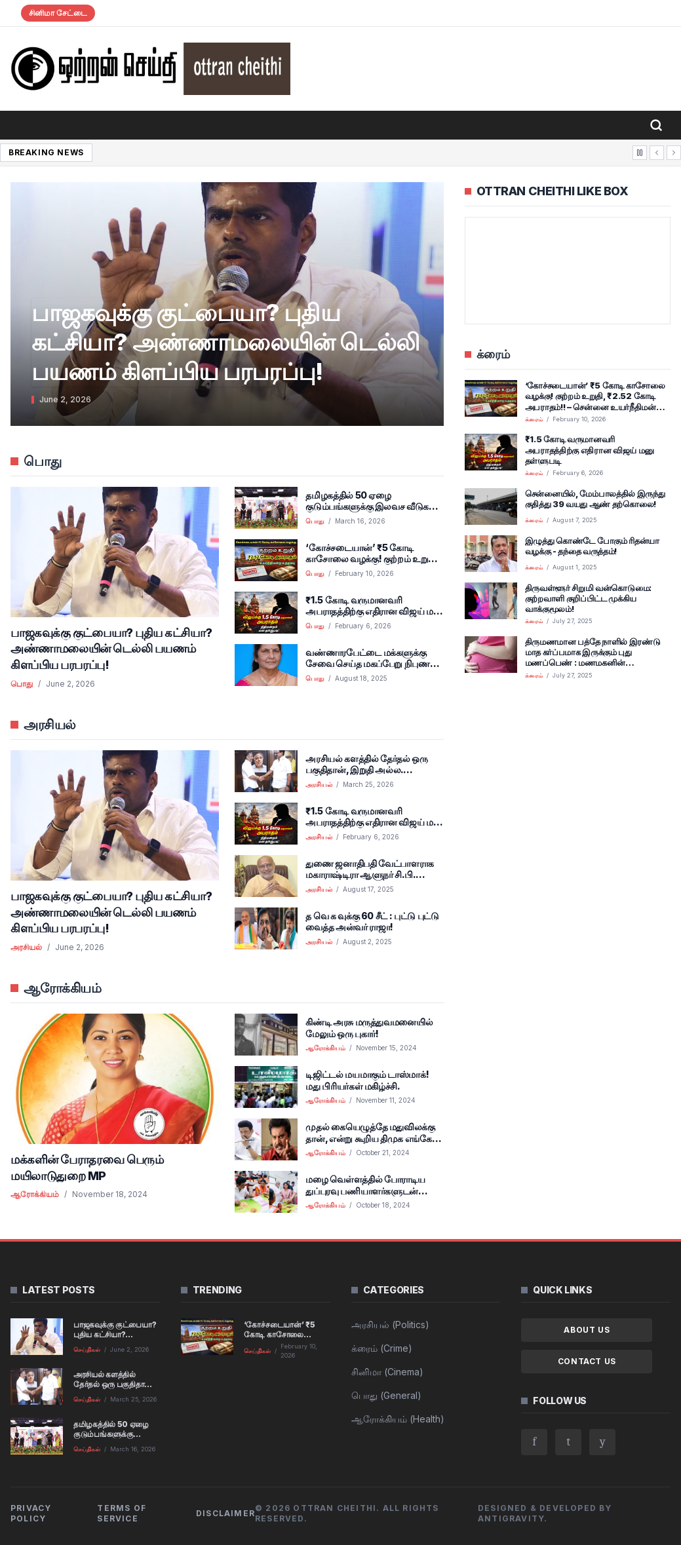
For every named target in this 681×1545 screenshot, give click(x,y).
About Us (587, 1330)
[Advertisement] (568, 782)
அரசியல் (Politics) (390, 1324)
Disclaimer (225, 1513)
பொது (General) (386, 1395)
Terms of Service (121, 1513)
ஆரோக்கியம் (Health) (397, 1418)
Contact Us (587, 1361)
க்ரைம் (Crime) (381, 1348)
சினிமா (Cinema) (387, 1371)
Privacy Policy (30, 1513)
